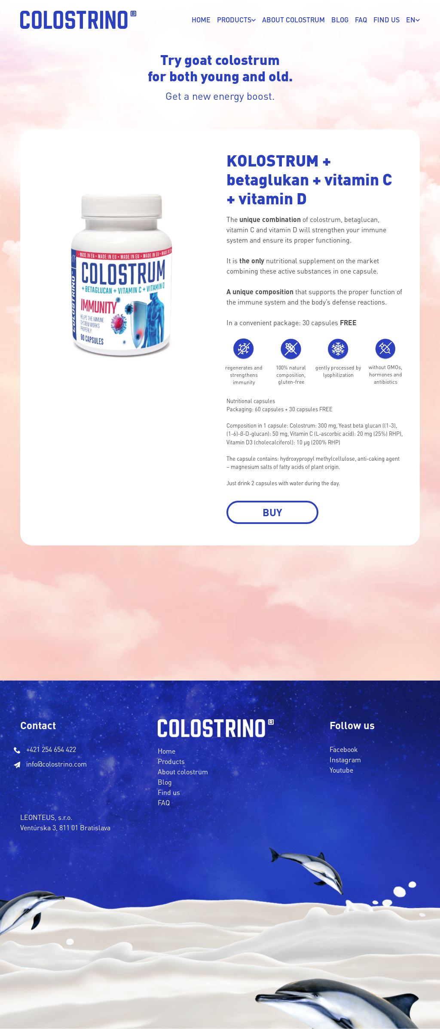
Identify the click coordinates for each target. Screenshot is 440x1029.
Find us (169, 792)
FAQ (361, 19)
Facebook (344, 749)
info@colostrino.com (56, 763)
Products (171, 761)
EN (411, 19)
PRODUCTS (234, 19)
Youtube (341, 769)
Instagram (345, 759)
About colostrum (183, 771)
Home (201, 19)
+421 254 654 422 (51, 749)
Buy (272, 512)
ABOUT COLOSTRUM (293, 19)
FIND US (386, 19)
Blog (339, 19)
